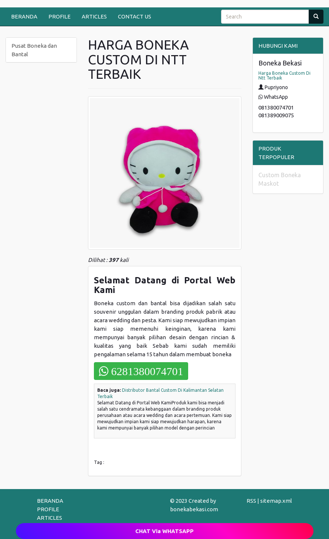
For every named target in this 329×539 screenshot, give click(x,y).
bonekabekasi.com (194, 509)
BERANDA (24, 16)
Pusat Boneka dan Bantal (34, 50)
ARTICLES (94, 16)
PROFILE (59, 16)
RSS (251, 501)
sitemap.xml (276, 501)
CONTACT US (134, 16)
